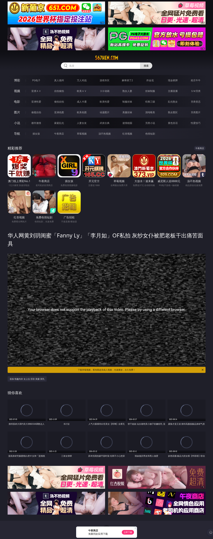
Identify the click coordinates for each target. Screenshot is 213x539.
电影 (17, 102)
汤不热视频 (105, 133)
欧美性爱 (104, 101)
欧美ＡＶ (82, 91)
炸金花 (150, 80)
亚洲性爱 (36, 101)
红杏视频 (127, 133)
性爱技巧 (196, 123)
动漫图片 (104, 112)
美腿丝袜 (127, 112)
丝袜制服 (150, 91)
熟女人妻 (127, 91)
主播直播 (173, 91)
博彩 (17, 80)
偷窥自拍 (36, 112)
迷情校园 (127, 123)
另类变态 (196, 101)
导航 (17, 134)
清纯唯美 (150, 112)
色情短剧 (150, 133)
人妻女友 (82, 123)
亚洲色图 (59, 112)
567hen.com (106, 58)
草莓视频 (82, 133)
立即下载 (128, 532)
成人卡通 (82, 101)
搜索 (146, 65)
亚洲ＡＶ (36, 91)
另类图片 (196, 112)
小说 (17, 123)
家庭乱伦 (59, 123)
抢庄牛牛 (196, 80)
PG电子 (36, 80)
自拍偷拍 (59, 91)
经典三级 (150, 101)
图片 (17, 112)
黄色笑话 (173, 123)
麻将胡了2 (127, 80)
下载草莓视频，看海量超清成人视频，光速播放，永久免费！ (141, 370)
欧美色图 (82, 112)
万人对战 (82, 80)
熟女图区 (173, 112)
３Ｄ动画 (104, 91)
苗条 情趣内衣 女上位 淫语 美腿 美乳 (27, 378)
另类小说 (150, 123)
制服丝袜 (127, 101)
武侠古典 (104, 123)
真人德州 (59, 80)
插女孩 (36, 133)
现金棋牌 (173, 80)
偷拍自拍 (59, 101)
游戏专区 (104, 80)
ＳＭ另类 (196, 91)
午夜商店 (59, 133)
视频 (17, 91)
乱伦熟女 (173, 101)
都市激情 (36, 123)
